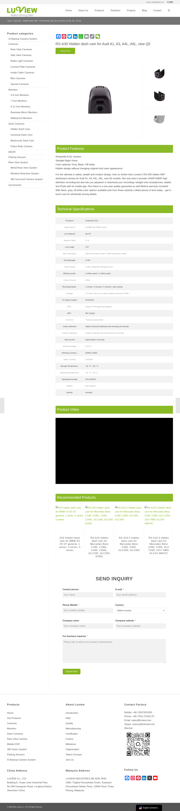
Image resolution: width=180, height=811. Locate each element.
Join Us (70, 759)
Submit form (72, 671)
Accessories (14, 185)
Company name (71, 620)
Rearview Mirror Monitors (24, 112)
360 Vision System (17, 749)
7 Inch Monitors (19, 101)
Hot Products (14, 718)
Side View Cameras (21, 55)
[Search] (169, 10)
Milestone (71, 744)
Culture (69, 739)
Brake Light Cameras (22, 61)
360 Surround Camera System (27, 179)
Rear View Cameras (21, 49)
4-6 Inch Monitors (20, 95)
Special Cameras (20, 84)
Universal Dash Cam (21, 135)
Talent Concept (74, 754)
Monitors (13, 89)
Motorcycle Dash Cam (22, 140)
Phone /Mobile (70, 605)
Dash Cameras (16, 123)
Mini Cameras (18, 78)
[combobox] (140, 610)
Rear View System (18, 162)
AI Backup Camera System (22, 39)
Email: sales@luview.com (155, 2)
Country (119, 605)
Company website (125, 620)
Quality (69, 723)
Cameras (13, 44)
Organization (72, 749)
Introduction (72, 713)
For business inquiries (74, 636)
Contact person (71, 589)
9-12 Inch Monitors (20, 106)
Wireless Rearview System (25, 173)
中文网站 (170, 2)
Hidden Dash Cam (20, 129)
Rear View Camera (17, 739)
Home (10, 713)
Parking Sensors (17, 157)
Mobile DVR (13, 744)
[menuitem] (155, 2)
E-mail (118, 589)
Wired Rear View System (24, 167)
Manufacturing (73, 728)
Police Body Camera (21, 146)
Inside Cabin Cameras (22, 72)
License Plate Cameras (23, 66)
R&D (68, 718)
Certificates (72, 733)
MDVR (11, 152)
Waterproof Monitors (21, 118)
